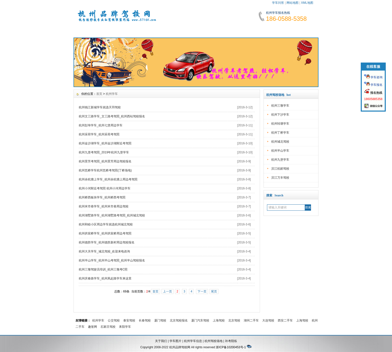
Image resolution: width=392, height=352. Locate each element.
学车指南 (210, 30)
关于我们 (161, 341)
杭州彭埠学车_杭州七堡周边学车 (100, 125)
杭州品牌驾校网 (179, 347)
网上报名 (270, 30)
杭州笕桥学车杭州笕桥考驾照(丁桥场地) (105, 170)
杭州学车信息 (193, 341)
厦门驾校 (160, 320)
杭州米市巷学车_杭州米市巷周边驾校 (103, 206)
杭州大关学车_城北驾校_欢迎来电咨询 (104, 251)
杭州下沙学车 (280, 114)
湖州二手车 (251, 320)
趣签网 (92, 326)
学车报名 (376, 85)
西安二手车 (285, 320)
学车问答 (278, 3)
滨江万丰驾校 (280, 177)
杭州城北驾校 (280, 141)
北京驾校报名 (179, 320)
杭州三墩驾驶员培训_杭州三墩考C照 (103, 269)
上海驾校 (219, 320)
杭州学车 (112, 94)
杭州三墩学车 (280, 105)
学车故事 (240, 30)
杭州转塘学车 (280, 123)
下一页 (202, 291)
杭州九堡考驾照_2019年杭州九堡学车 (104, 152)
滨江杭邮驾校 (280, 168)
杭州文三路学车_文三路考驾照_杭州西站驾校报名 (112, 116)
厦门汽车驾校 (200, 320)
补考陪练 (231, 341)
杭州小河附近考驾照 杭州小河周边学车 (104, 188)
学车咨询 (376, 77)
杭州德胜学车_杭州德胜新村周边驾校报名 (106, 242)
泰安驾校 (129, 320)
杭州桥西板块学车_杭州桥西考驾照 (102, 197)
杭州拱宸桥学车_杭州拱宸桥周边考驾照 (105, 233)
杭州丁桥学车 (280, 132)
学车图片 (176, 341)
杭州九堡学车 (280, 159)
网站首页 (89, 30)
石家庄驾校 (108, 326)
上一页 (167, 291)
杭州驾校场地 (213, 341)
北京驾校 (234, 320)
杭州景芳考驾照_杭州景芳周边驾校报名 (105, 161)
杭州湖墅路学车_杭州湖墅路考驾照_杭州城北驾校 (112, 215)
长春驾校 (145, 320)
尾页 (214, 291)
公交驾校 (114, 320)
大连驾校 (268, 320)
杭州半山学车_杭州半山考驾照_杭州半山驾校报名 (112, 260)
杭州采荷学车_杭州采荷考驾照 (99, 134)
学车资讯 (119, 30)
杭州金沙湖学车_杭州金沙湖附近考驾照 (105, 143)
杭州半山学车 (280, 150)
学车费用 (179, 30)
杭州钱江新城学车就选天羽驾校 (100, 107)
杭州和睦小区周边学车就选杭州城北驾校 (106, 224)
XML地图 (307, 3)
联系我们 (301, 30)
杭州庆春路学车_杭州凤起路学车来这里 (105, 278)
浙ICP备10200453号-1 (231, 347)
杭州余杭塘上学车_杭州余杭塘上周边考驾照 (108, 179)
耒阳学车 (125, 326)
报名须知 (149, 30)
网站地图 (292, 3)
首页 (99, 94)
